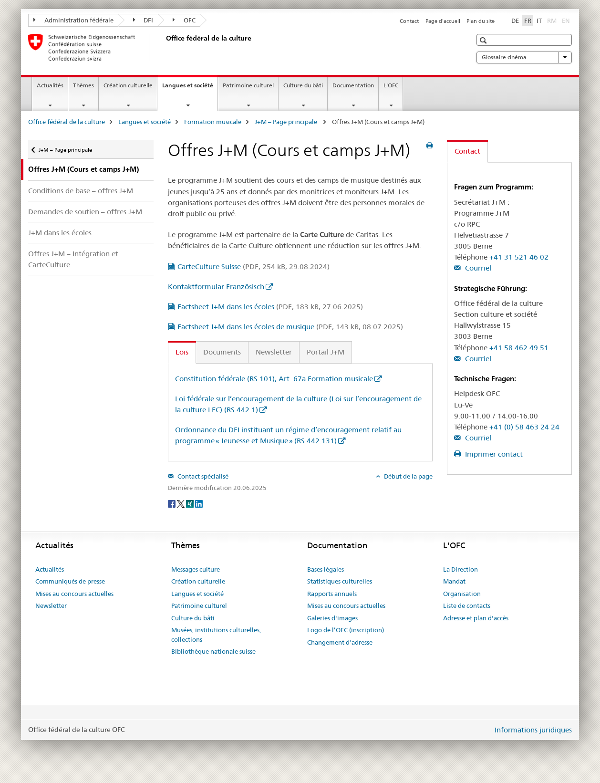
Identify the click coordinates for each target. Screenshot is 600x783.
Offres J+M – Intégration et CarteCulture (73, 259)
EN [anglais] (567, 20)
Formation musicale (212, 121)
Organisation (462, 593)
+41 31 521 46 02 (518, 256)
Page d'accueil (442, 21)
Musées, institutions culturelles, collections (216, 634)
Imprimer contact (493, 454)
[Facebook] (172, 503)
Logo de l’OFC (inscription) (345, 630)
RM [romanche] (553, 20)
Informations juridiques (533, 729)
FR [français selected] (527, 20)
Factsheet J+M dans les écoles (270, 306)
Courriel (477, 267)
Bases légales (325, 569)
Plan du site (480, 21)
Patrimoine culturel (248, 85)
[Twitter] (181, 503)
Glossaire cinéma (524, 57)
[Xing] (190, 503)
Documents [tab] (222, 351)
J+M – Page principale (287, 121)
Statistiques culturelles (339, 581)
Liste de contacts (466, 605)
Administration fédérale (73, 20)
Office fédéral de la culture (66, 121)
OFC (184, 20)
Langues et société (189, 88)
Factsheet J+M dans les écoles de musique (290, 326)
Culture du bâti (303, 85)
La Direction (460, 569)
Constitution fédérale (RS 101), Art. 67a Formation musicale (274, 378)
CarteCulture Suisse (253, 266)
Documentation (353, 85)
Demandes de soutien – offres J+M (85, 211)
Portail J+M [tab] (325, 351)
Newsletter (51, 605)
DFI (143, 20)
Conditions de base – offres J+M (80, 190)
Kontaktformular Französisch (216, 286)
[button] (484, 40)
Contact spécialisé (202, 476)
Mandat (454, 581)
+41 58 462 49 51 (518, 347)
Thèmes (83, 85)
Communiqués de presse (70, 581)
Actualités (50, 85)
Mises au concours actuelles (74, 593)
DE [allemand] (515, 20)
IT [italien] (539, 20)
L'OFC (390, 85)
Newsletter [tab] (274, 351)
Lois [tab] (182, 351)
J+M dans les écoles (60, 232)
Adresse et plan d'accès (475, 618)
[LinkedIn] (199, 503)
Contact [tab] (467, 151)
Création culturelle (128, 85)
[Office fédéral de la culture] (164, 47)
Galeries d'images (332, 618)
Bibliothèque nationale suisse (213, 651)
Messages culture (195, 569)
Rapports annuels (332, 593)
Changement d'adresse (339, 642)
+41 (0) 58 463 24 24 (524, 426)
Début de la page (408, 476)
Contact (409, 21)
